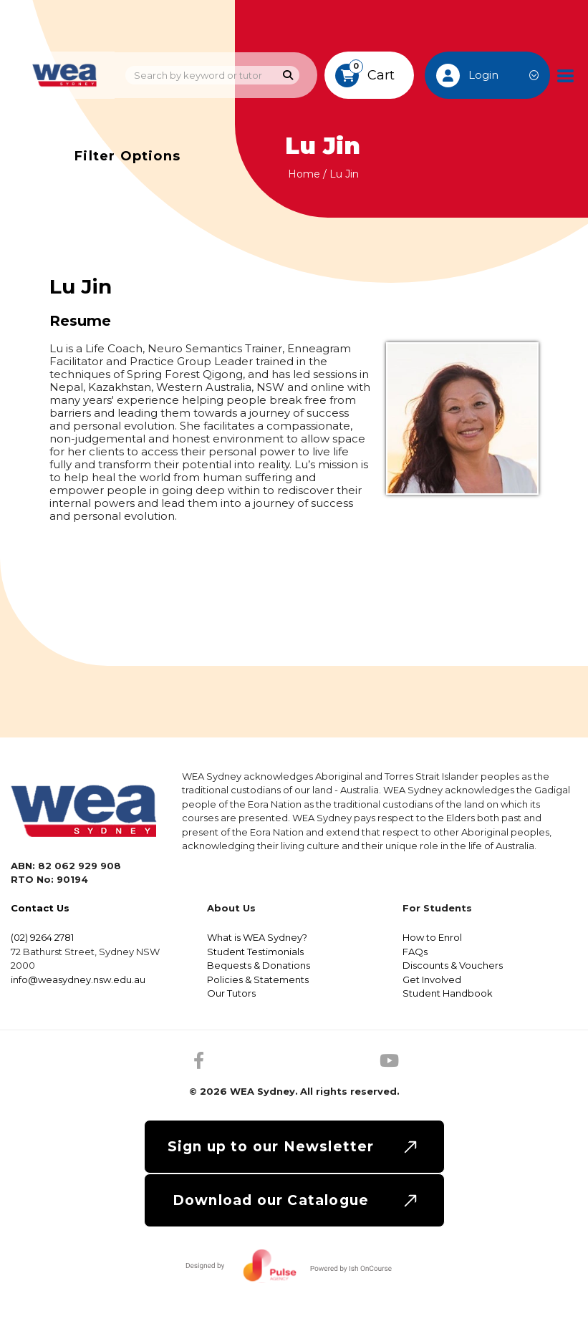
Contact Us (40, 908)
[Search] (288, 75)
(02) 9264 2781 (42, 937)
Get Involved (432, 979)
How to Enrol (432, 937)
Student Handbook (448, 993)
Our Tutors (231, 993)
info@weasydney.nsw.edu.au (78, 979)
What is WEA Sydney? (257, 937)
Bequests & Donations (258, 965)
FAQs (415, 951)
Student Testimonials (255, 951)
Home (304, 174)
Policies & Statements (258, 979)
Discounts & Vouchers (453, 965)
